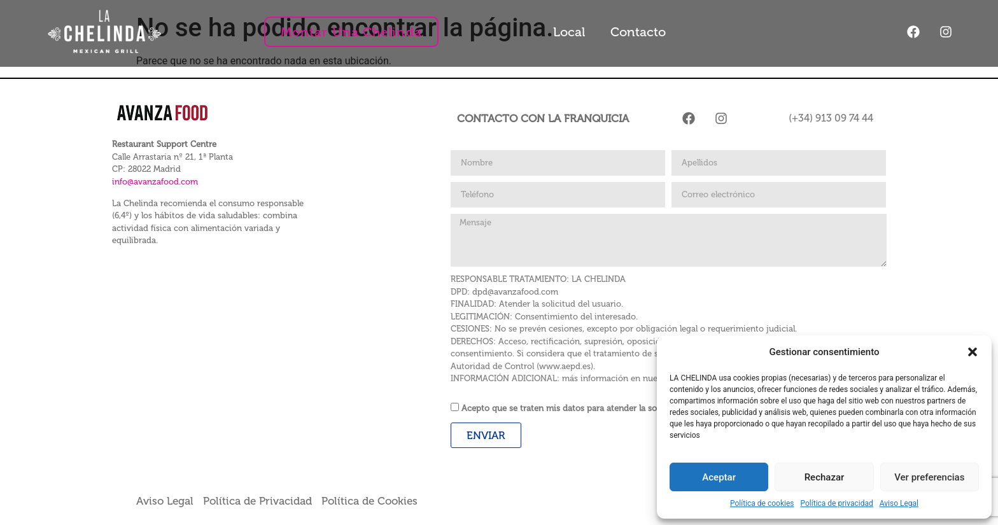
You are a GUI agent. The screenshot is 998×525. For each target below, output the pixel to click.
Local (569, 31)
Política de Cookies (369, 500)
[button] (972, 352)
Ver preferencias (929, 477)
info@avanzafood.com (155, 181)
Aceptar (719, 477)
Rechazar (825, 477)
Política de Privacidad (262, 500)
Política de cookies (762, 503)
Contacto (638, 31)
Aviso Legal (899, 503)
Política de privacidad (837, 503)
